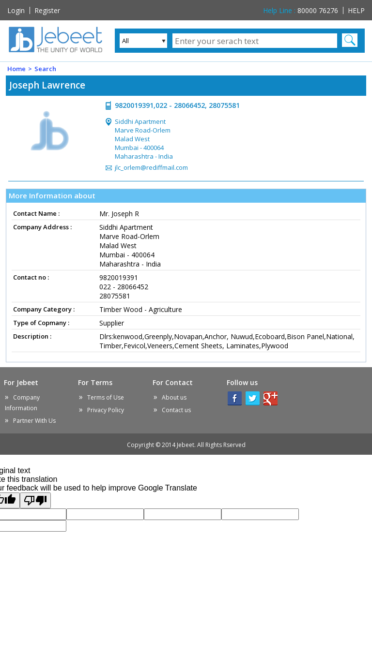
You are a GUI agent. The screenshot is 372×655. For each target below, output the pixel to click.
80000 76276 (300, 10)
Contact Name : (36, 213)
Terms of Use (105, 397)
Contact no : (31, 277)
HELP (356, 10)
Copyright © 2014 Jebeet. (186, 445)
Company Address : (42, 227)
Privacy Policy (105, 410)
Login (16, 10)
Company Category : (44, 309)
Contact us (176, 410)
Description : (32, 336)
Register (47, 10)
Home (16, 68)
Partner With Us (34, 421)
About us (174, 397)
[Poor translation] (35, 500)
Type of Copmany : (41, 322)
